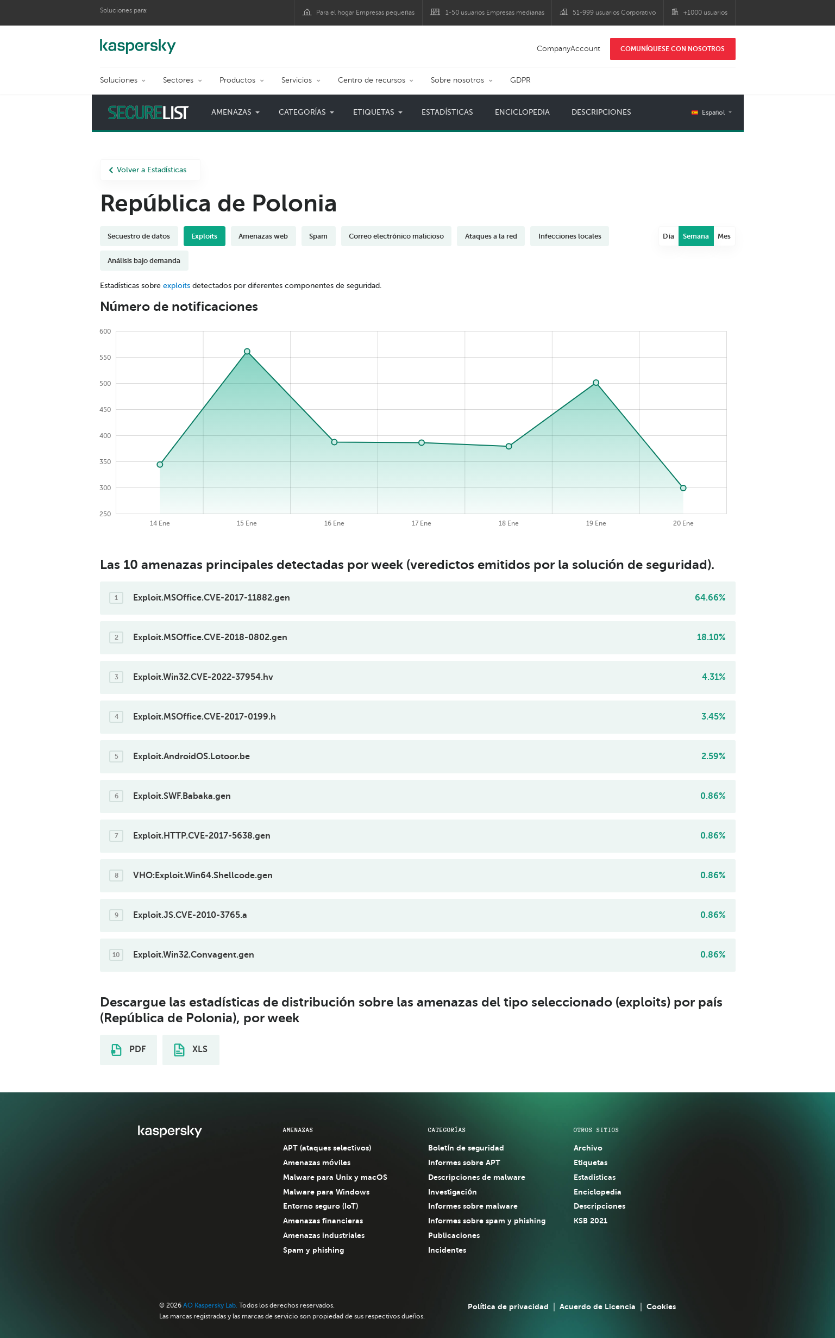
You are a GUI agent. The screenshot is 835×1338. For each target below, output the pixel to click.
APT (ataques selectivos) (327, 1147)
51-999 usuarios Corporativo (614, 12)
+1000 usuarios (705, 12)
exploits (176, 286)
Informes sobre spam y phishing (486, 1220)
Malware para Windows (326, 1191)
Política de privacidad (508, 1306)
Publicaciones (454, 1235)
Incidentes (447, 1250)
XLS (191, 1050)
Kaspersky (138, 41)
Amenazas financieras (323, 1220)
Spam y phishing (313, 1250)
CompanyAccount (568, 49)
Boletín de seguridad (466, 1147)
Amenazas (231, 112)
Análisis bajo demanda (144, 261)
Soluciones (118, 80)
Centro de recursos (371, 80)
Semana (696, 236)
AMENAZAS (298, 1130)
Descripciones (601, 112)
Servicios (296, 80)
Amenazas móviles (316, 1162)
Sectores (178, 80)
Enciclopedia (522, 112)
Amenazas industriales (324, 1235)
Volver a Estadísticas (148, 170)
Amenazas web (263, 236)
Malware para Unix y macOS (335, 1177)
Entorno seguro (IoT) (320, 1206)
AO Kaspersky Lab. (210, 1305)
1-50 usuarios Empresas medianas (494, 12)
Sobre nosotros (457, 80)
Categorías (303, 112)
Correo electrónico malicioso (396, 236)
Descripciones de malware (476, 1177)
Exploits (204, 236)
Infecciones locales (569, 236)
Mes (724, 236)
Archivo (588, 1147)
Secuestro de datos (139, 236)
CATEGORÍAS (447, 1130)
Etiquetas (373, 112)
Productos (237, 80)
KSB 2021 (590, 1220)
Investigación (452, 1191)
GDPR (520, 80)
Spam (318, 236)
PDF (128, 1050)
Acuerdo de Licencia (598, 1306)
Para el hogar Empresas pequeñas (365, 12)
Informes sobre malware (473, 1206)
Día (668, 236)
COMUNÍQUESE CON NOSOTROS (672, 49)
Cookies (661, 1306)
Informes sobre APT (464, 1162)
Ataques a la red (491, 236)
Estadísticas (447, 112)
